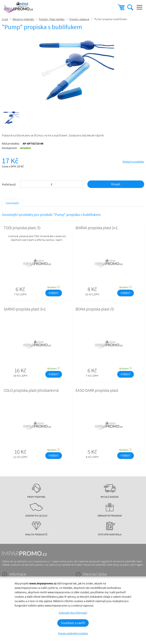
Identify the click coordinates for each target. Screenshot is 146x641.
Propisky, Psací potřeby (52, 19)
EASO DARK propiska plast (97, 390)
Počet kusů (9, 184)
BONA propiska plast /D (95, 309)
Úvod (5, 19)
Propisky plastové (79, 19)
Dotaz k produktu (133, 161)
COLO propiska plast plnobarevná (31, 390)
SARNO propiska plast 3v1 (25, 309)
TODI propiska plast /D (22, 227)
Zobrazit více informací (73, 612)
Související (12, 203)
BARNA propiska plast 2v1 (97, 227)
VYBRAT (54, 293)
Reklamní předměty (23, 19)
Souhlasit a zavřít (73, 623)
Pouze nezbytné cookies (73, 633)
